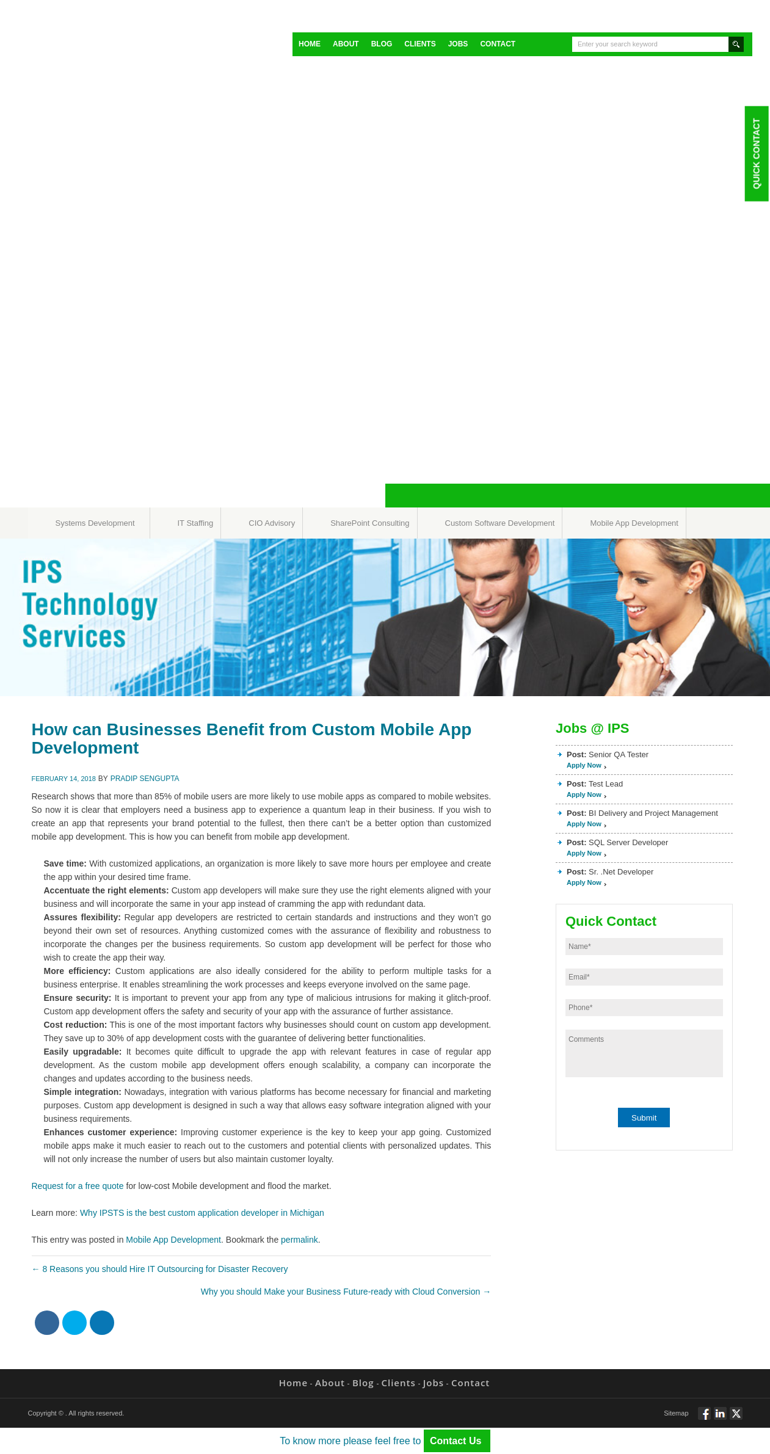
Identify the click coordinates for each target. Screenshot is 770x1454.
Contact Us (457, 1441)
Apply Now (584, 765)
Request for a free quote (78, 1186)
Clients (419, 44)
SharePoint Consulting (369, 523)
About (346, 44)
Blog (382, 44)
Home (310, 44)
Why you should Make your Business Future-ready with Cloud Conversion (346, 1291)
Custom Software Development (500, 523)
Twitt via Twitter (736, 1418)
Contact (497, 44)
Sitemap (676, 1413)
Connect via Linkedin (720, 1418)
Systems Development (95, 523)
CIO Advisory (272, 523)
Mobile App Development (634, 523)
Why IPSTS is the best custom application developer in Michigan (202, 1213)
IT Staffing (196, 523)
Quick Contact (756, 153)
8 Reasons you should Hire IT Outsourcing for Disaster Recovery (160, 1269)
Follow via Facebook (704, 1418)
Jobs (458, 44)
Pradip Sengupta (145, 778)
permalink (299, 1240)
